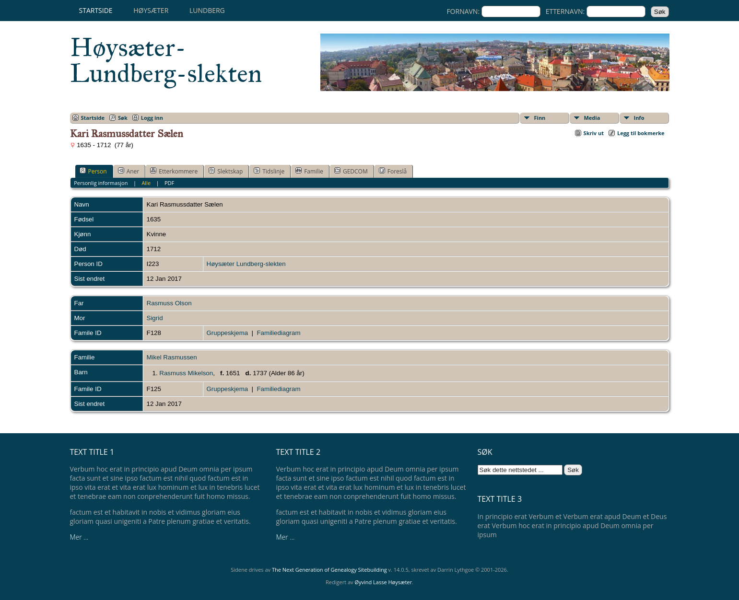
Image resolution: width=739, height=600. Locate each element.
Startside (96, 10)
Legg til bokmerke (641, 133)
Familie (309, 171)
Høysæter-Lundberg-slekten (166, 60)
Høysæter (150, 10)
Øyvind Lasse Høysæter (383, 582)
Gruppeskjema (227, 332)
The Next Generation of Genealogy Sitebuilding (329, 569)
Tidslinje (269, 171)
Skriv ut (594, 133)
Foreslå (393, 171)
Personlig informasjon (101, 182)
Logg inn (152, 117)
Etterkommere (174, 171)
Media (592, 117)
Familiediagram (278, 332)
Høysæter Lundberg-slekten (246, 263)
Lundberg (207, 10)
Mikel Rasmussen (172, 357)
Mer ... (79, 537)
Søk (123, 117)
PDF (169, 182)
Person (93, 171)
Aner (129, 171)
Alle (146, 182)
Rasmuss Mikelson (186, 373)
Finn (540, 117)
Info (639, 117)
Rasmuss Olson (169, 303)
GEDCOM (351, 171)
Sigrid (155, 318)
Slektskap (226, 171)
